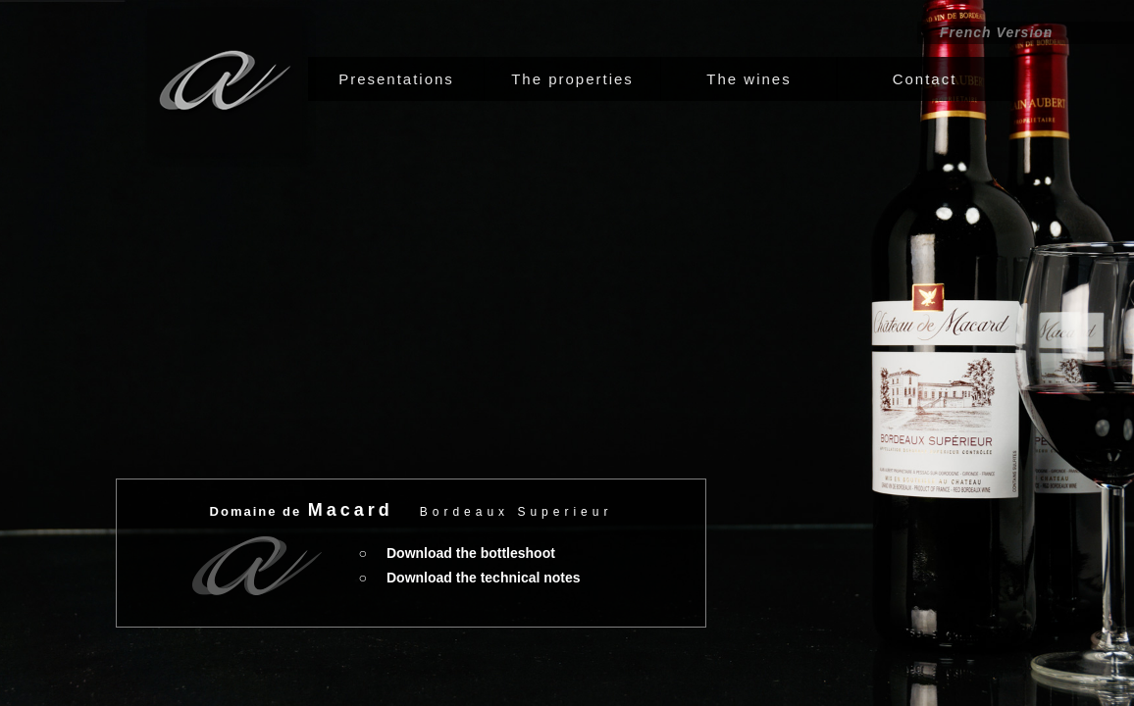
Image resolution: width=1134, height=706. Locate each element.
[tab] (396, 79)
